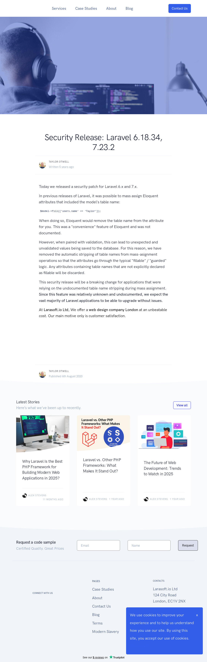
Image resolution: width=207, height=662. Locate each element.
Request (188, 545)
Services (59, 8)
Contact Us (180, 8)
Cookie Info (139, 646)
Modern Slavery (105, 631)
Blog (129, 8)
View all (182, 405)
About (111, 8)
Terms (97, 623)
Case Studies (86, 8)
